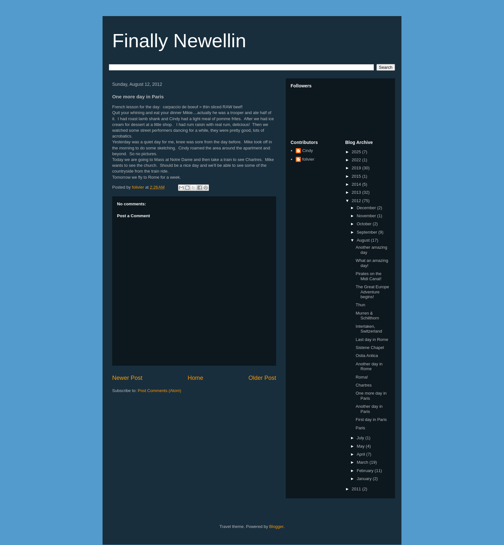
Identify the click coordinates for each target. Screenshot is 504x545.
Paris (360, 427)
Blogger (276, 526)
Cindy (307, 150)
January (365, 478)
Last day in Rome (372, 339)
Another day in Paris (369, 409)
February (366, 470)
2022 (357, 159)
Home (195, 378)
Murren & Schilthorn (367, 316)
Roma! (362, 377)
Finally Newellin (179, 40)
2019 (357, 167)
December (367, 207)
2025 (357, 151)
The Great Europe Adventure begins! (372, 291)
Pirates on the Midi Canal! (368, 276)
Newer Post (127, 378)
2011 (357, 489)
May (361, 446)
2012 (357, 200)
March (363, 462)
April (361, 454)
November (367, 215)
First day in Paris (371, 419)
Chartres (364, 385)
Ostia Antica (367, 355)
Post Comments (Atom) (159, 390)
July (361, 437)
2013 (357, 192)
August (364, 240)
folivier (308, 159)
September (367, 232)
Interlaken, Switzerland (369, 329)
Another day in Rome (369, 366)
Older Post (262, 378)
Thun (360, 304)
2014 (357, 184)
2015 (357, 176)
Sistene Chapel (370, 347)
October (365, 223)
